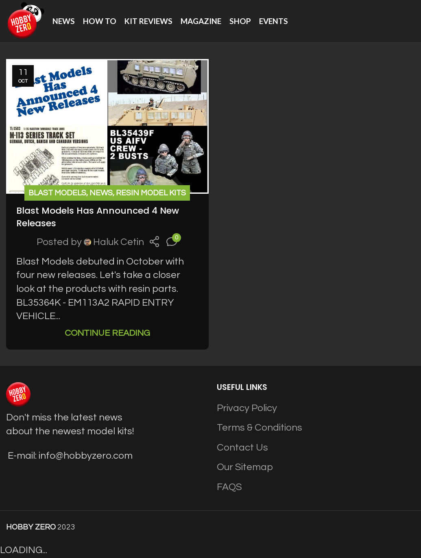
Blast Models (57, 193)
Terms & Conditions (259, 427)
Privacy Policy (247, 408)
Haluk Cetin (118, 242)
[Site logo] (25, 20)
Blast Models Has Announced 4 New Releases (97, 217)
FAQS (229, 487)
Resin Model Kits (151, 193)
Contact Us (242, 447)
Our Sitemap (245, 467)
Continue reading (107, 333)
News (101, 193)
